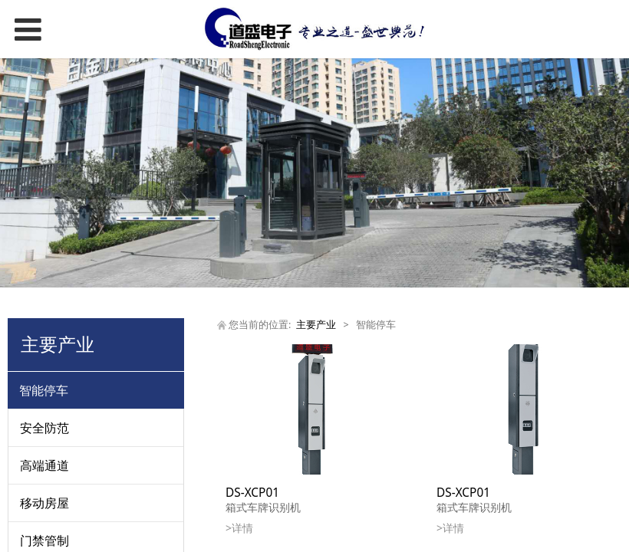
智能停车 (43, 390)
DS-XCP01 (252, 493)
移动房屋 (44, 503)
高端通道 (44, 465)
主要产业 (316, 324)
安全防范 (44, 427)
